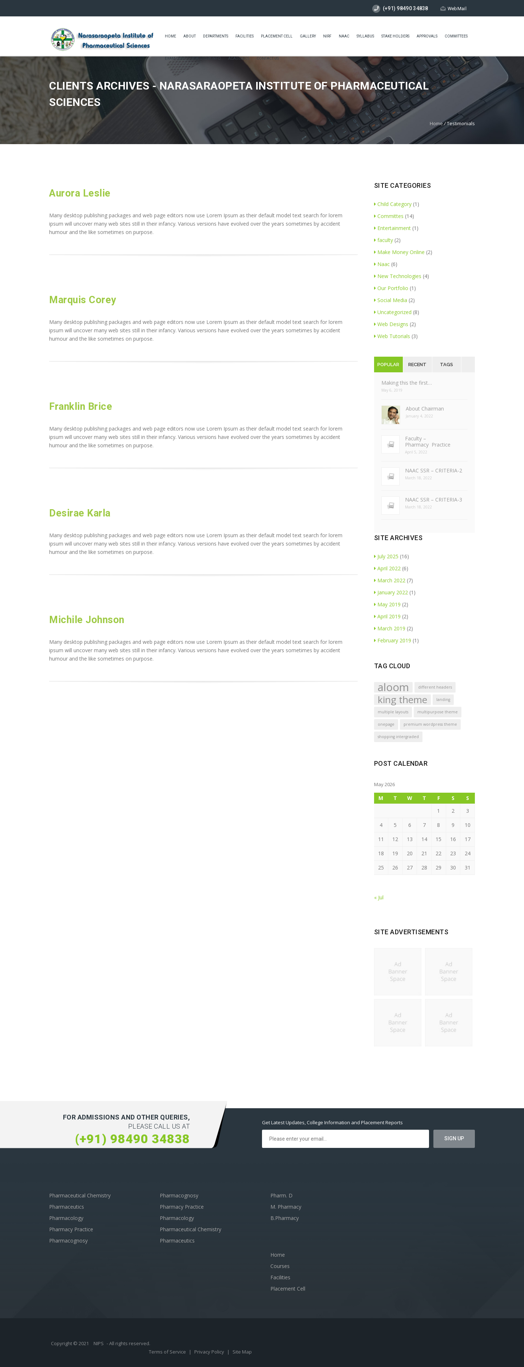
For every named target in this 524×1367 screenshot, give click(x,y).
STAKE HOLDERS (395, 37)
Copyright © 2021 (70, 1343)
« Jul (379, 897)
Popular (388, 364)
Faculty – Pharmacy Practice (427, 441)
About (189, 37)
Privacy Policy (209, 1351)
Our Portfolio (391, 288)
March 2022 (389, 580)
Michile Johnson (86, 620)
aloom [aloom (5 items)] (393, 687)
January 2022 (391, 592)
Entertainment (392, 228)
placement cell (277, 37)
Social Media (390, 300)
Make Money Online (399, 252)
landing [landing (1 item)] (443, 699)
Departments (215, 37)
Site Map (242, 1351)
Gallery (308, 37)
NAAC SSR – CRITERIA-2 (433, 470)
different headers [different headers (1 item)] (435, 687)
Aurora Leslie (80, 193)
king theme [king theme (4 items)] (402, 699)
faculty (383, 240)
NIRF (327, 37)
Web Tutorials (392, 336)
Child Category (393, 204)
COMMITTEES (456, 37)
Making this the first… (406, 383)
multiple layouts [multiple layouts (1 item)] (393, 711)
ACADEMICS (238, 59)
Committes (389, 216)
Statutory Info (206, 59)
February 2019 (392, 640)
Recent (417, 364)
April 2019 (387, 616)
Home (170, 37)
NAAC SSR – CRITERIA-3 (433, 499)
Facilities (244, 37)
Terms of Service (168, 1351)
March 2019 (389, 628)
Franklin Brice (80, 406)
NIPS (99, 1343)
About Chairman (425, 408)
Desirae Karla (80, 513)
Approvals (427, 37)
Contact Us (268, 59)
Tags (446, 364)
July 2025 (386, 556)
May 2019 (387, 604)
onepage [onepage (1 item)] (386, 724)
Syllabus (365, 37)
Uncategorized (393, 312)
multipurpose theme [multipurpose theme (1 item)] (437, 711)
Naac (344, 37)
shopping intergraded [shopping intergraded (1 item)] (398, 736)
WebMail (453, 8)
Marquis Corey (82, 300)
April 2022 (387, 568)
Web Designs (391, 324)
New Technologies (397, 276)
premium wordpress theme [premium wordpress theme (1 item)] (430, 724)
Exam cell (175, 59)
